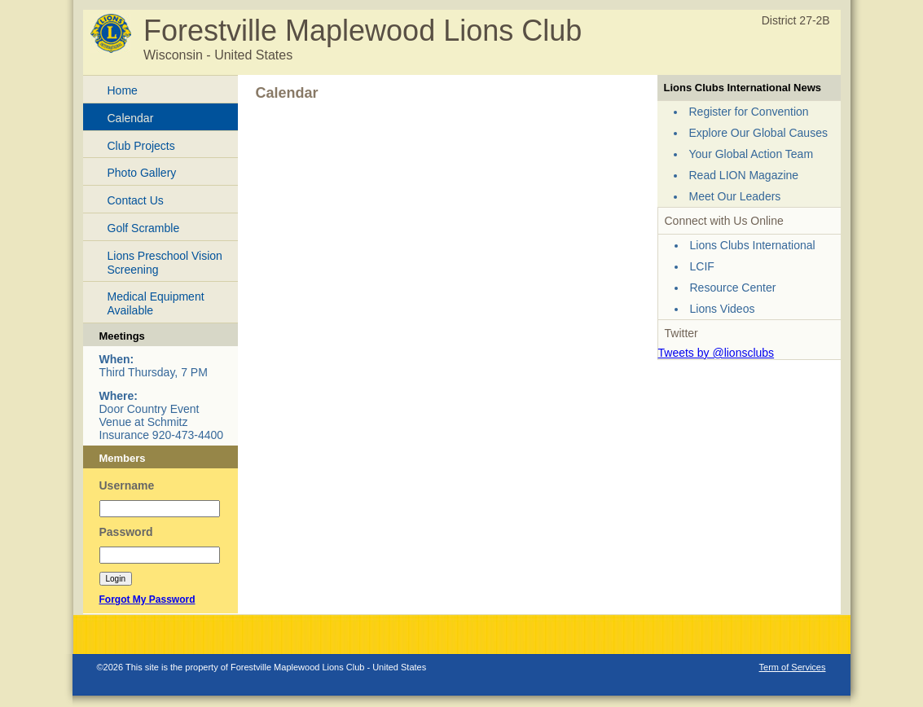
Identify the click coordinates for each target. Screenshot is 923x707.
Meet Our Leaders (735, 196)
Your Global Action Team (751, 153)
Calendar (131, 118)
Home (123, 90)
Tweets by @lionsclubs (716, 352)
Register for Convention (749, 111)
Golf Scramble (144, 228)
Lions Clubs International (752, 245)
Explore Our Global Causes (758, 132)
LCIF (702, 266)
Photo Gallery (142, 172)
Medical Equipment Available (156, 303)
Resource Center (733, 287)
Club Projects (141, 145)
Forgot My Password (147, 599)
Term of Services (792, 667)
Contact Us (136, 200)
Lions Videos (722, 308)
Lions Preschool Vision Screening (165, 262)
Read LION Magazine (744, 175)
